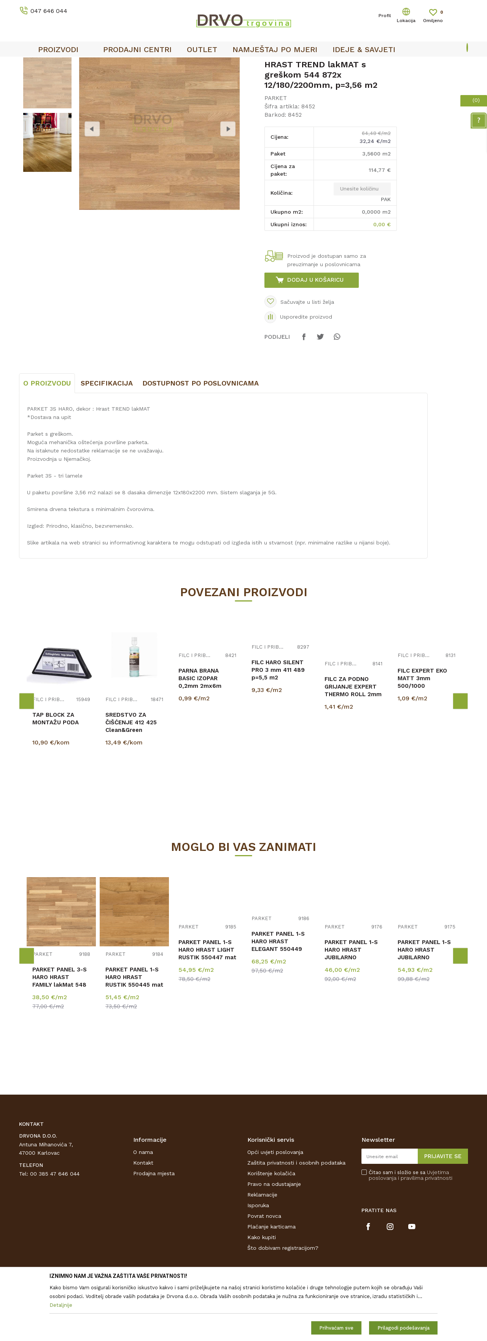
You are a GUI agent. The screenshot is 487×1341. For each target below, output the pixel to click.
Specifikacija (107, 440)
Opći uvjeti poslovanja (275, 1209)
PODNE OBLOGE (67, 80)
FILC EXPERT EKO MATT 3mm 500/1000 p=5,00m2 (422, 739)
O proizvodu (47, 440)
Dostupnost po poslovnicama (200, 440)
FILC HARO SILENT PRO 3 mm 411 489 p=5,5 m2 (278, 727)
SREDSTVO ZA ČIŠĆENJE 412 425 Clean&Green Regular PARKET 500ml (131, 786)
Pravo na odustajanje (274, 1241)
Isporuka (258, 1262)
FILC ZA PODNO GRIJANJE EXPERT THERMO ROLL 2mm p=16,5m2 (353, 747)
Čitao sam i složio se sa (410, 1232)
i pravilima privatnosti (425, 1234)
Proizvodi (30, 80)
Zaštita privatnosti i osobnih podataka (296, 1219)
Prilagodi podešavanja (403, 1328)
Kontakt (143, 1219)
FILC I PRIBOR (49, 756)
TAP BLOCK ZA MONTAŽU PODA (55, 775)
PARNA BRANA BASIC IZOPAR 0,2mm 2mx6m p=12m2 (199, 739)
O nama (143, 1209)
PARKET (104, 80)
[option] (243, 65)
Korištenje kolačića (271, 1230)
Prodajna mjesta (154, 1230)
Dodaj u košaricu (315, 336)
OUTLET (242, 65)
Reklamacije (262, 1251)
